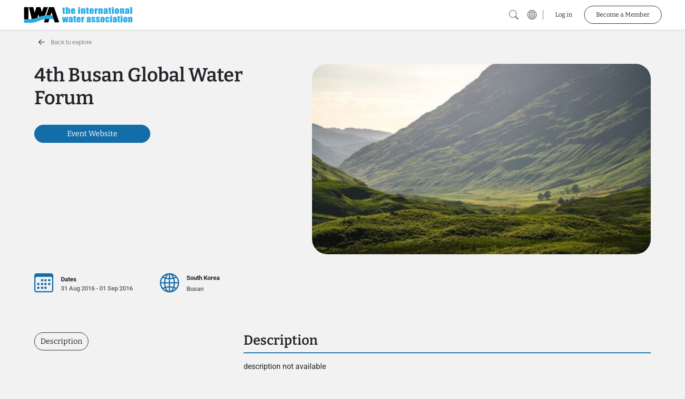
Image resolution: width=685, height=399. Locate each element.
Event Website (92, 133)
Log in (563, 14)
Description (61, 341)
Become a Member (623, 14)
